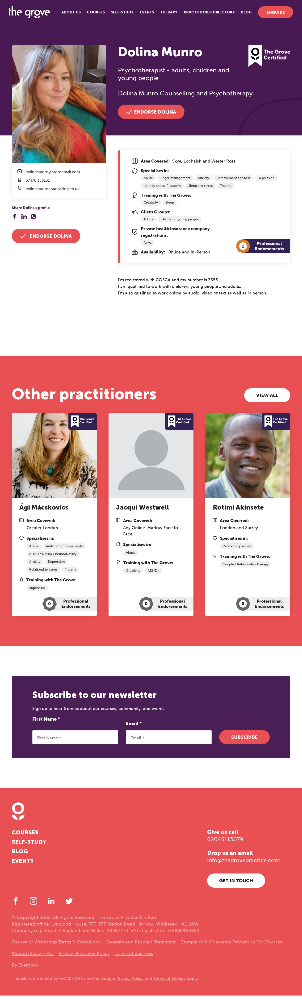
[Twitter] (69, 905)
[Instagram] (33, 905)
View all (267, 397)
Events (144, 14)
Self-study (119, 14)
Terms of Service (169, 983)
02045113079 (225, 844)
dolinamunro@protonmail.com (52, 172)
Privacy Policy (129, 983)
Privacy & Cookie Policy (84, 958)
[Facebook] (15, 905)
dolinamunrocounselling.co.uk (52, 189)
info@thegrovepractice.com (243, 864)
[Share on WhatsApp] (33, 216)
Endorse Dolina (46, 236)
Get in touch (236, 885)
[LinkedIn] (51, 905)
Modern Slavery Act (33, 958)
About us (68, 14)
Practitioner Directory (206, 14)
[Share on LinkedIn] (24, 216)
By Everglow (25, 969)
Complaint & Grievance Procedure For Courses (231, 946)
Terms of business (133, 958)
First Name (46, 723)
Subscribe (244, 741)
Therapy (166, 14)
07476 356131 (37, 180)
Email (134, 728)
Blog (243, 14)
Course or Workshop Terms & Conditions (56, 946)
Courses (93, 14)
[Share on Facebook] (14, 216)
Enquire (272, 14)
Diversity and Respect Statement (140, 946)
